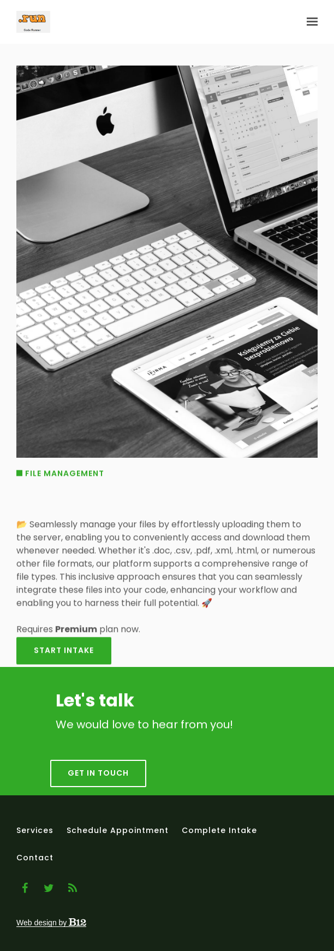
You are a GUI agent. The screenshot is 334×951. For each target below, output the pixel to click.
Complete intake (219, 830)
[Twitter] (48, 888)
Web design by (51, 922)
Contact (34, 857)
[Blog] (72, 888)
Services (34, 830)
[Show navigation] (309, 22)
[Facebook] (24, 888)
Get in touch (98, 781)
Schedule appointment (118, 830)
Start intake (64, 657)
